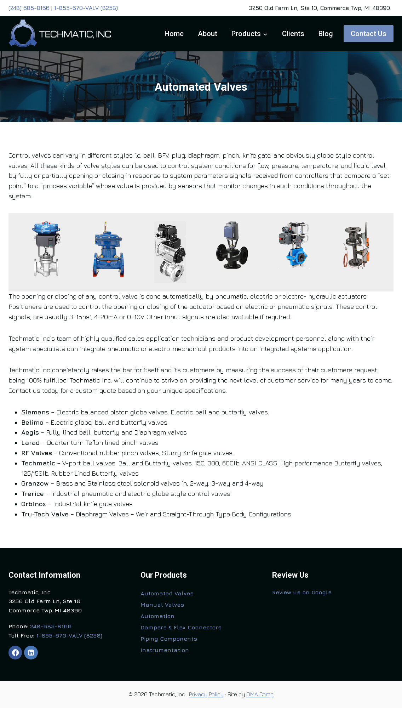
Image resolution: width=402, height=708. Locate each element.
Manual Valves (162, 604)
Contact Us (368, 33)
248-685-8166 (50, 626)
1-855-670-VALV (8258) (86, 8)
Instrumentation (164, 650)
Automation (157, 616)
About (207, 33)
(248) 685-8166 (29, 8)
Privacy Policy (206, 694)
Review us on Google (302, 592)
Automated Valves (167, 593)
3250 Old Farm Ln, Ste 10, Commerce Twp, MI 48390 (319, 8)
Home (174, 33)
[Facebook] (15, 652)
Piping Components (168, 638)
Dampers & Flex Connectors (181, 627)
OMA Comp (260, 694)
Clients (293, 33)
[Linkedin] (31, 652)
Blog (325, 33)
